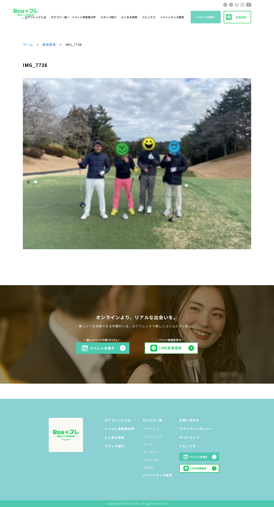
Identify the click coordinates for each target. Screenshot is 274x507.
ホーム (28, 44)
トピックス (148, 17)
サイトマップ (189, 437)
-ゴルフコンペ (152, 437)
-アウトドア (150, 429)
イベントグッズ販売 (172, 17)
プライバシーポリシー (196, 428)
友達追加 (241, 17)
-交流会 (147, 467)
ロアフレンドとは (117, 420)
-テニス (147, 444)
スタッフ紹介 (108, 17)
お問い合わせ (189, 420)
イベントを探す (205, 17)
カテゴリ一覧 (59, 17)
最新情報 (49, 44)
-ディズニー (150, 452)
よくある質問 (129, 17)
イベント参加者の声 (84, 17)
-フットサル (150, 460)
